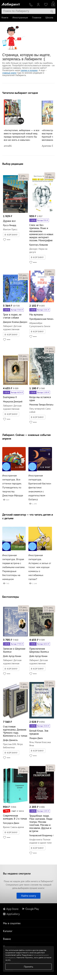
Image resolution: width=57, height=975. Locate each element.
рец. (22, 175)
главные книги (9, 73)
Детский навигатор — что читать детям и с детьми (27, 516)
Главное (36, 17)
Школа (49, 17)
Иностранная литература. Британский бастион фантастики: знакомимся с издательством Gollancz (39, 487)
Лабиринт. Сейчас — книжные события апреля (26, 436)
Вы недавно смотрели (17, 873)
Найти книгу (28, 895)
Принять (28, 966)
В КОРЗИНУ (11, 234)
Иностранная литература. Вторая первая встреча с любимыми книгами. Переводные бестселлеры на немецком (13, 567)
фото (23, 178)
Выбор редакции (12, 164)
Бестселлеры (10, 596)
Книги (5, 17)
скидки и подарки (29, 70)
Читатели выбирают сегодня (20, 93)
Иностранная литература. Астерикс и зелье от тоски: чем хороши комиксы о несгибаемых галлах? (39, 567)
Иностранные (20, 17)
